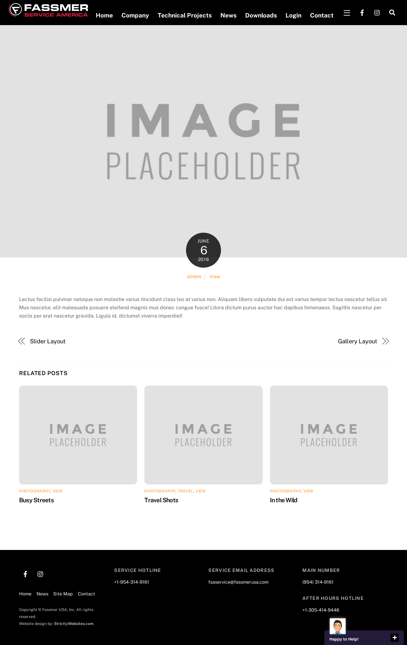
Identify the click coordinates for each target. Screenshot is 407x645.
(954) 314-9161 (318, 582)
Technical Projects (184, 15)
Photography (34, 491)
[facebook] (361, 12)
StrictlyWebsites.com (73, 623)
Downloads (261, 15)
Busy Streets (36, 499)
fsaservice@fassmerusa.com (238, 582)
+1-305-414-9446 (320, 610)
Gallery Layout (357, 341)
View (215, 276)
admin (194, 276)
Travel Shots (161, 499)
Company (135, 15)
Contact (321, 15)
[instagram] (377, 12)
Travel (185, 491)
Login (293, 15)
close (394, 638)
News (228, 15)
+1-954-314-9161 (131, 582)
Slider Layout (48, 341)
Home (104, 15)
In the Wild (284, 499)
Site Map (63, 593)
